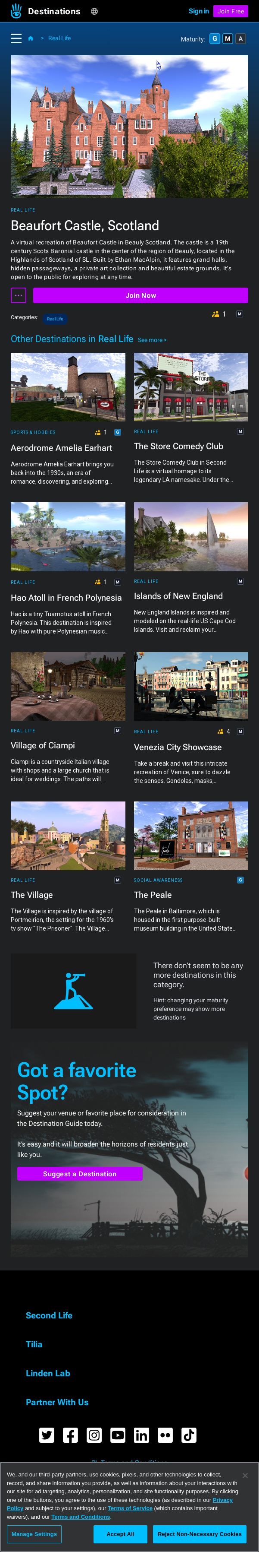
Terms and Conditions (80, 1517)
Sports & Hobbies (33, 432)
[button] (59, 11)
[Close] (245, 1475)
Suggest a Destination (80, 1174)
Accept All (120, 1534)
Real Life (59, 38)
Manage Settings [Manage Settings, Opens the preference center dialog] (34, 1534)
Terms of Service (130, 1508)
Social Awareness (158, 880)
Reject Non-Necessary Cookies (200, 1534)
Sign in (199, 11)
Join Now (140, 295)
